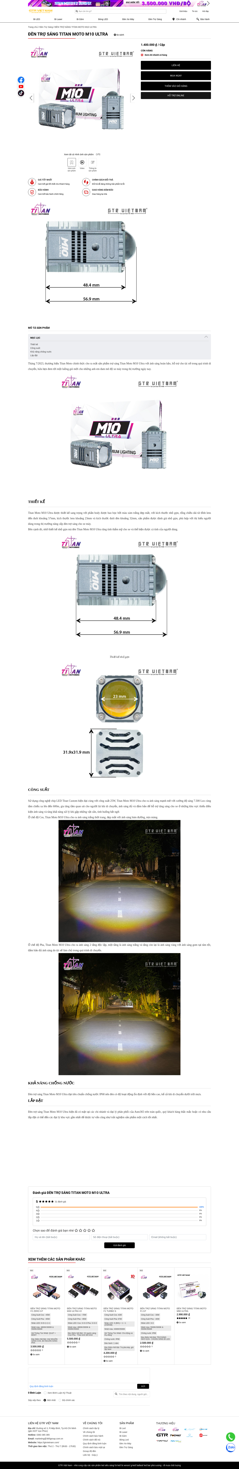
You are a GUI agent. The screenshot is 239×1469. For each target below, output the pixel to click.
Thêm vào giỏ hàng (176, 86)
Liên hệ (176, 65)
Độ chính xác (68, 1400)
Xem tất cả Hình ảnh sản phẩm (79, 154)
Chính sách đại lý (91, 1428)
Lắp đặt (33, 355)
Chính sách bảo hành (93, 1436)
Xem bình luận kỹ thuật (59, 1393)
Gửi (143, 1386)
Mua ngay (176, 75)
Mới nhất (51, 1400)
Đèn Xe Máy (125, 1443)
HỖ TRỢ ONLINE (176, 95)
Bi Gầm (123, 1436)
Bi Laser (123, 1432)
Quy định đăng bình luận (41, 1386)
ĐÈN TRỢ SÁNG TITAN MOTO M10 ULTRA (76, 27)
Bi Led (123, 1428)
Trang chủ (33, 27)
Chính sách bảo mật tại (94, 1447)
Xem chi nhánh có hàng (156, 55)
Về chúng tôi (89, 1432)
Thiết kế (34, 344)
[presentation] (31, 98)
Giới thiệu (183, 11)
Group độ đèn (89, 1451)
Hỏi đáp (205, 11)
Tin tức (195, 11)
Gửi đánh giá (119, 1245)
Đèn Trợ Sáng (46, 27)
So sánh (119, 35)
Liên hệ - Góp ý (90, 1455)
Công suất (35, 348)
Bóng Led (124, 1439)
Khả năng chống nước (41, 352)
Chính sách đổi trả (91, 1439)
